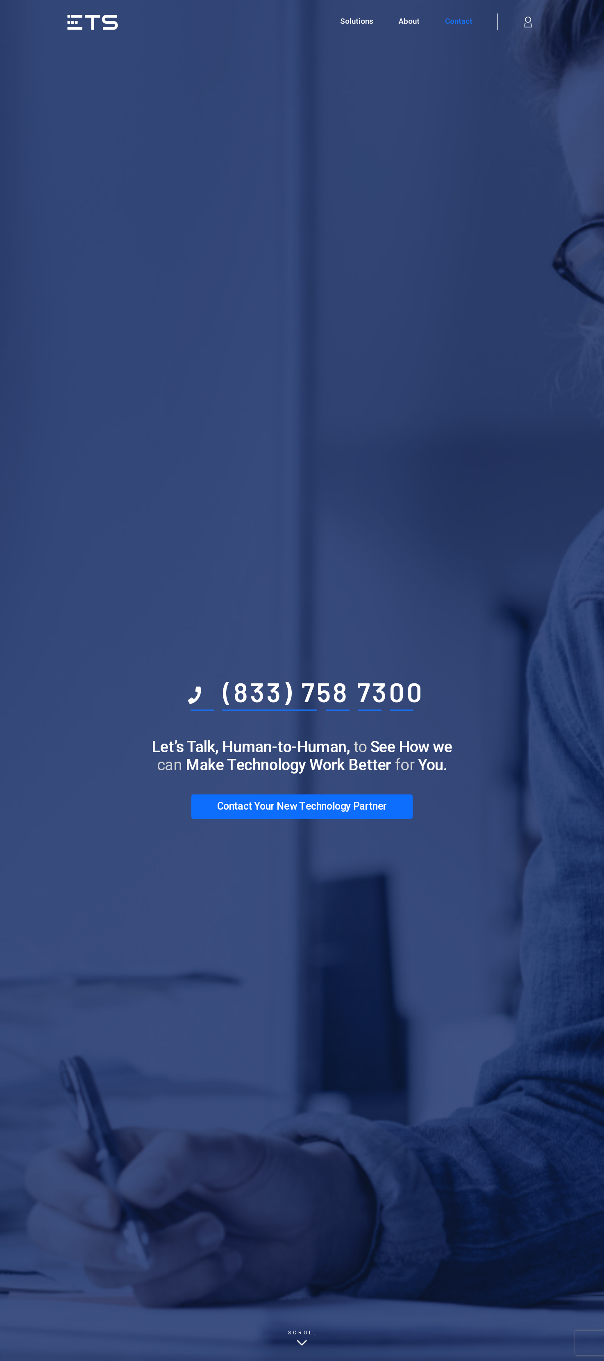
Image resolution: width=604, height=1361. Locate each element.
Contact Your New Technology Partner (302, 806)
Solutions (356, 21)
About (409, 21)
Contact (458, 21)
